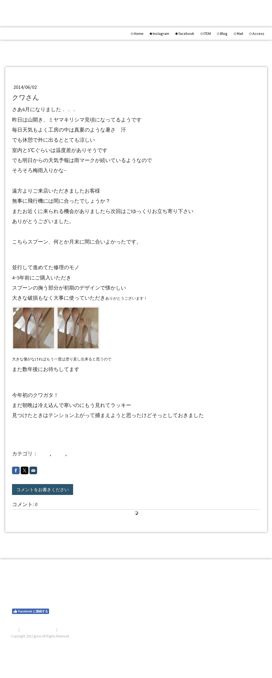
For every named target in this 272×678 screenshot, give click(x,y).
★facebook (184, 33)
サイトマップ (68, 629)
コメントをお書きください (42, 489)
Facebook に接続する (30, 611)
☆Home (137, 33)
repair (58, 454)
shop (44, 454)
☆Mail (238, 33)
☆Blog (222, 33)
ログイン (254, 642)
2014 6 (76, 454)
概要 (14, 629)
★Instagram (159, 33)
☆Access (256, 33)
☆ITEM (205, 33)
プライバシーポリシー (38, 629)
